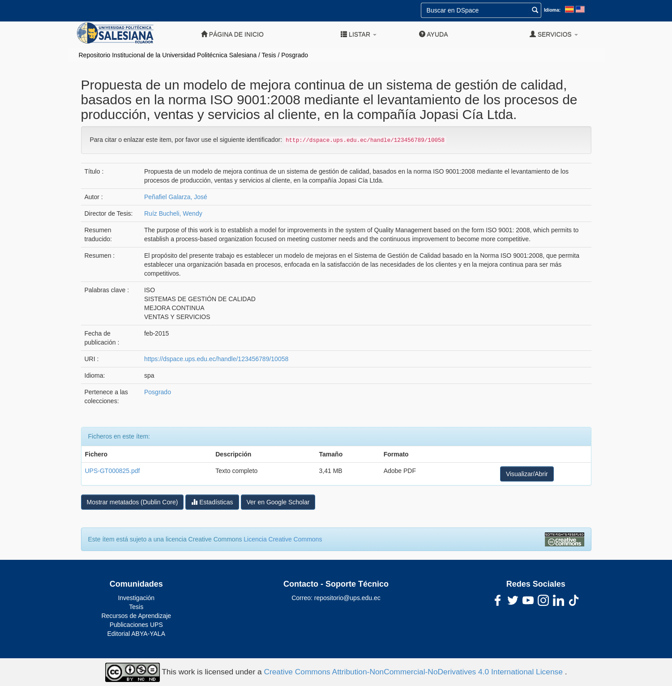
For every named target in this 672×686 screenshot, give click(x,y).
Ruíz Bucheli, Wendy (173, 213)
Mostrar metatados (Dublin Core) (132, 502)
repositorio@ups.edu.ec (347, 597)
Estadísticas (212, 502)
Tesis (269, 55)
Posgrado (294, 55)
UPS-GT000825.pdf (112, 470)
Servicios (554, 34)
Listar (359, 34)
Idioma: (552, 10)
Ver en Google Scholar (278, 502)
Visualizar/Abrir (527, 473)
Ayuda (433, 34)
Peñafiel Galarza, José (175, 196)
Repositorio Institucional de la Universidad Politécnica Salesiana (168, 55)
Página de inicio (232, 34)
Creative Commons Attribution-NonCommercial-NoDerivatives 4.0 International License (414, 671)
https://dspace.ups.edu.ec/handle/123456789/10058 (216, 358)
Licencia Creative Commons (283, 539)
